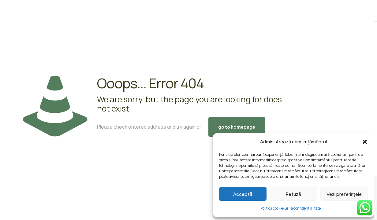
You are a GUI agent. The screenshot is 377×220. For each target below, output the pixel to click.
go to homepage (236, 127)
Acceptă (242, 194)
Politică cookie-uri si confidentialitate (290, 208)
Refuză (293, 194)
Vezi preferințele (344, 194)
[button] (365, 142)
